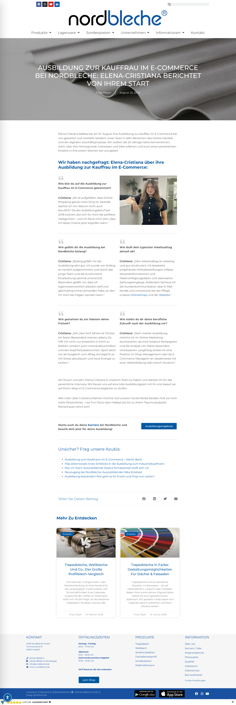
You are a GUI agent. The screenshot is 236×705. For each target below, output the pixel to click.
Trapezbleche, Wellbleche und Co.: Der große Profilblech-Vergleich (86, 569)
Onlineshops (139, 295)
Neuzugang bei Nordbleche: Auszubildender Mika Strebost (103, 472)
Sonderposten (100, 32)
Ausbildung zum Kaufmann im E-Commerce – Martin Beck (103, 459)
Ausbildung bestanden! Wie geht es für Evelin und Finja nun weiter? (110, 476)
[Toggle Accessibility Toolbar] (7, 697)
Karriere (93, 425)
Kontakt (198, 33)
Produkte (41, 32)
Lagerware (69, 32)
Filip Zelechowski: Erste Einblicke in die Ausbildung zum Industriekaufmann (115, 463)
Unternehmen (135, 32)
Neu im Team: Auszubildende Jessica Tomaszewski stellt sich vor (107, 467)
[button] (144, 498)
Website (164, 295)
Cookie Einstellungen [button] (195, 680)
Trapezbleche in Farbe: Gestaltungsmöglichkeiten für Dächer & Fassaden (150, 569)
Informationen (170, 32)
